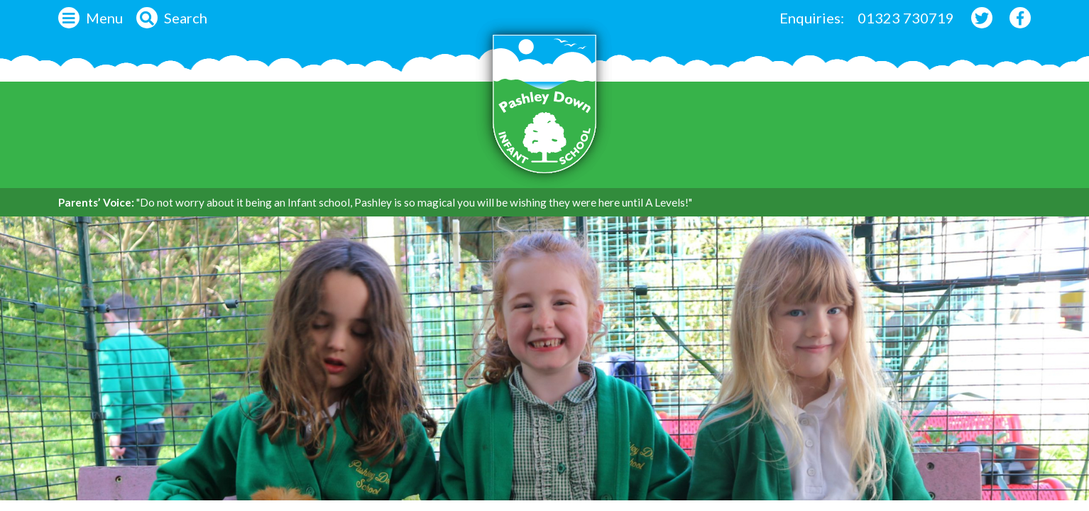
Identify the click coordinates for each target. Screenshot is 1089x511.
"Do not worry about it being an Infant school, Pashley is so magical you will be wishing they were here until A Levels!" (414, 202)
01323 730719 (906, 17)
